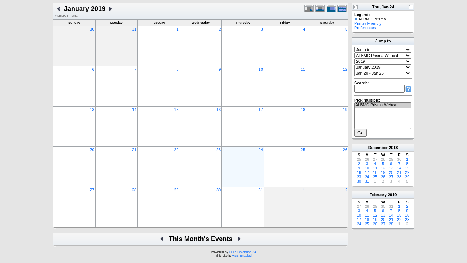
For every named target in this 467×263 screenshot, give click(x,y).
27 (92, 190)
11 (303, 69)
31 (134, 29)
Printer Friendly (368, 23)
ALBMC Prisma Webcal (383, 105)
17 (261, 109)
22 (176, 150)
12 (345, 69)
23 (218, 150)
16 (218, 109)
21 (134, 150)
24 (261, 150)
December (378, 147)
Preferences (365, 28)
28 (134, 190)
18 (303, 109)
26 (345, 150)
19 (345, 109)
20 (92, 150)
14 (134, 109)
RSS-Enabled (242, 256)
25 (303, 150)
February (378, 195)
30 (92, 29)
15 (176, 109)
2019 (392, 195)
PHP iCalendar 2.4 (242, 252)
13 (92, 109)
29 (176, 190)
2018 (393, 147)
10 (261, 69)
